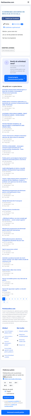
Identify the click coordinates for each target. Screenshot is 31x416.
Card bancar (10, 398)
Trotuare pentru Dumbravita (10, 214)
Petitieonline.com (7, 2)
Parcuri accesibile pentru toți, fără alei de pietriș (14, 284)
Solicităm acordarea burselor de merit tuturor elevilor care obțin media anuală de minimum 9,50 (15, 264)
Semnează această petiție (15, 57)
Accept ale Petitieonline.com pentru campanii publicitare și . (13, 408)
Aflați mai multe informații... (12, 384)
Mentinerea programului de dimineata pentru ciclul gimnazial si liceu (13, 196)
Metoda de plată (8, 394)
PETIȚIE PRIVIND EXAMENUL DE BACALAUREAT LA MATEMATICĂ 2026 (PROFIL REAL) (13, 130)
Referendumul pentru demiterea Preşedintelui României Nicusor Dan (13, 244)
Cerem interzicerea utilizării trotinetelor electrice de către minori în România (14, 141)
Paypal (9, 396)
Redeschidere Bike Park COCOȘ (11, 274)
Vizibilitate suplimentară (11, 27)
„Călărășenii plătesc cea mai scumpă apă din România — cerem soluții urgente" (14, 223)
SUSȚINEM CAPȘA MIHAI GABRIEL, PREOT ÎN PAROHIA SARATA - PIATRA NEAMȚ (14, 119)
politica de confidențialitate (10, 410)
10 (4, 307)
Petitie (6, 24)
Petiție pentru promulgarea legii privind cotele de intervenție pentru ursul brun (14, 163)
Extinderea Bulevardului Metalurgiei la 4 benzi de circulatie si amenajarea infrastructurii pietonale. (14, 96)
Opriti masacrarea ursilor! (10, 254)
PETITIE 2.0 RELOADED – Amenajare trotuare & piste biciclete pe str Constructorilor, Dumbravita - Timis (12, 152)
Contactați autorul (8, 50)
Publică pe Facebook (10, 18)
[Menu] (28, 2)
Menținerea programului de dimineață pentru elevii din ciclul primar (13, 234)
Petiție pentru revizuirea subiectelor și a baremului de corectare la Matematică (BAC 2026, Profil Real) (15, 108)
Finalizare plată (8, 402)
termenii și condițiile (13, 406)
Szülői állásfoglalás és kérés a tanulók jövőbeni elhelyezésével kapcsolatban (13, 173)
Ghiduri (5, 333)
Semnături (17, 24)
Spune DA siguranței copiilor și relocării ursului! (14, 294)
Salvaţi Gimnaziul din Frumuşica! (12, 205)
